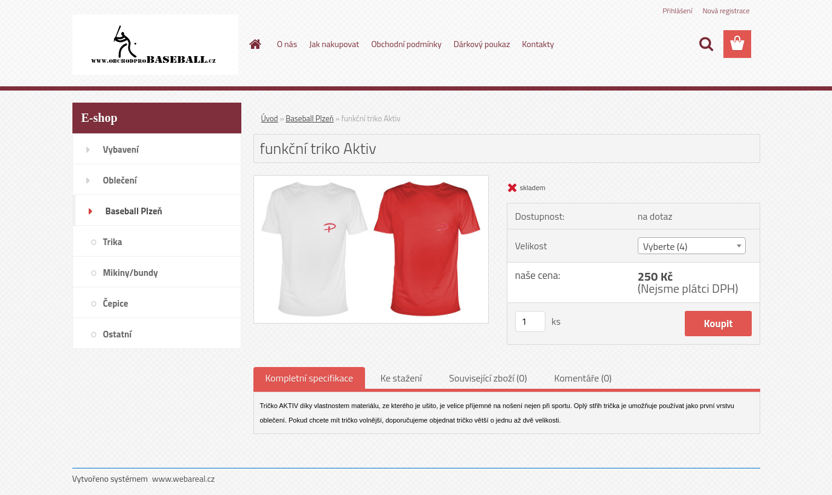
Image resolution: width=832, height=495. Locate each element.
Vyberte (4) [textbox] (665, 246)
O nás (287, 43)
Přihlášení (677, 10)
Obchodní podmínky (406, 43)
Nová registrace (725, 10)
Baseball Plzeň (310, 118)
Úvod (269, 118)
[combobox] (692, 245)
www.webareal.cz (183, 478)
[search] (706, 44)
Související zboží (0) (488, 378)
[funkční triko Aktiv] (371, 180)
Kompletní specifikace (309, 378)
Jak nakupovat (334, 43)
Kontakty (538, 43)
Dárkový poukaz (482, 43)
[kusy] (530, 321)
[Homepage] (254, 44)
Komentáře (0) (583, 378)
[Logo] (155, 44)
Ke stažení (401, 378)
